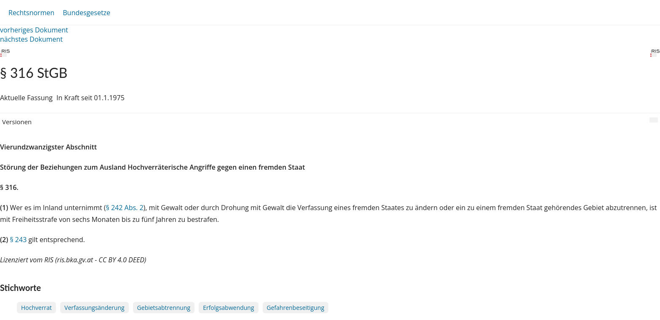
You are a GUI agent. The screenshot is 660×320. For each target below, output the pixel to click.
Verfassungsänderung (94, 308)
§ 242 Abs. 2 (125, 207)
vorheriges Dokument (34, 30)
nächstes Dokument (31, 39)
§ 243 (18, 239)
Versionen (17, 121)
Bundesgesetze (86, 12)
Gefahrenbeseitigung (296, 308)
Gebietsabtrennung (164, 308)
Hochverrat (36, 308)
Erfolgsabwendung (228, 308)
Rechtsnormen (31, 12)
